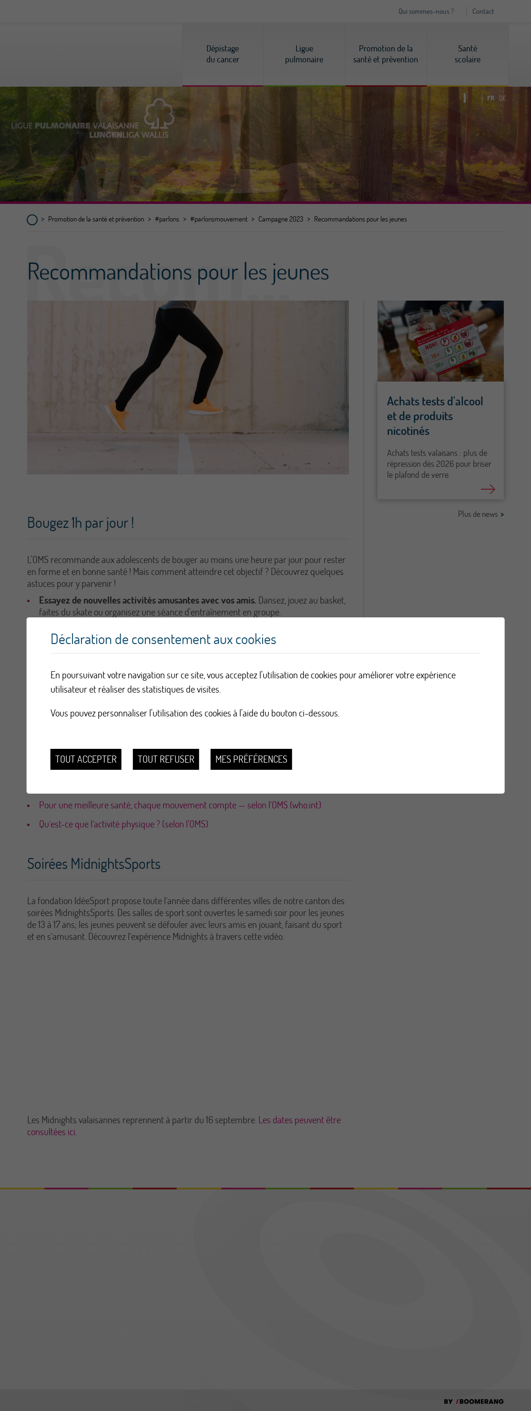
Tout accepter (86, 759)
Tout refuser (166, 759)
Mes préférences (251, 759)
